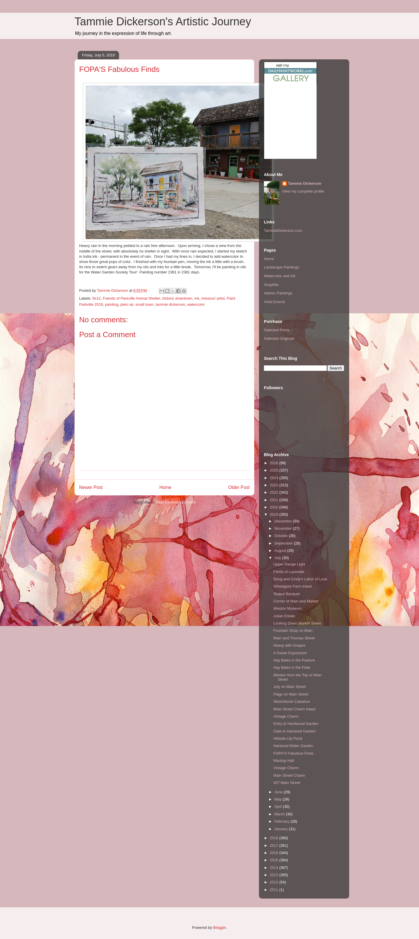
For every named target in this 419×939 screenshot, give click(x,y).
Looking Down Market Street (297, 623)
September (284, 543)
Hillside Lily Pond (287, 738)
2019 (274, 514)
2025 (274, 470)
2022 (274, 492)
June (279, 792)
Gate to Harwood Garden (294, 731)
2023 (274, 485)
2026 (274, 463)
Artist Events (274, 302)
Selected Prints (276, 330)
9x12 (97, 298)
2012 (274, 882)
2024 (274, 478)
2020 (274, 507)
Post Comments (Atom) (176, 502)
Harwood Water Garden (293, 746)
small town (144, 304)
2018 (274, 838)
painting (111, 304)
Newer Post (91, 487)
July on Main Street (289, 686)
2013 (274, 875)
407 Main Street (286, 782)
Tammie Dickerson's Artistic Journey (162, 21)
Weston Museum (287, 608)
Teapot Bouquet (286, 594)
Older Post (239, 487)
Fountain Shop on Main (292, 630)
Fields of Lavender (288, 572)
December (283, 521)
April (278, 806)
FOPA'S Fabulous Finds (293, 753)
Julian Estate (284, 616)
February (282, 821)
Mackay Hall (283, 760)
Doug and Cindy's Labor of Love (300, 579)
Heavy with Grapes (289, 645)
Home (165, 487)
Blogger (219, 927)
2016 (274, 853)
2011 (274, 890)
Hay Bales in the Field (291, 667)
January (281, 829)
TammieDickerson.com (283, 230)
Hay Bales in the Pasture (294, 660)
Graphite (271, 284)
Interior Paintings (278, 293)
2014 (274, 867)
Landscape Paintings (281, 267)
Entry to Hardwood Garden (295, 723)
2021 (274, 500)
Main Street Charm (289, 775)
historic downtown (177, 298)
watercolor (196, 304)
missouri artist (213, 298)
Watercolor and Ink (280, 276)
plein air (127, 304)
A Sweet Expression (290, 653)
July (278, 558)
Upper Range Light (289, 564)
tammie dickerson (170, 304)
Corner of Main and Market (295, 601)
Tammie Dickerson (305, 183)
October (281, 535)
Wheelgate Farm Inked (292, 586)
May (278, 799)
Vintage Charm (285, 716)
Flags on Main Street (290, 694)
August (280, 550)
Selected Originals (279, 338)
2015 (274, 860)
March (280, 814)
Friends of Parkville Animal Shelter (131, 298)
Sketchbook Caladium (291, 701)
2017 (274, 845)
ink (196, 298)
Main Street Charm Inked (294, 709)
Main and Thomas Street (294, 638)
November (283, 528)
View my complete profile (303, 191)
